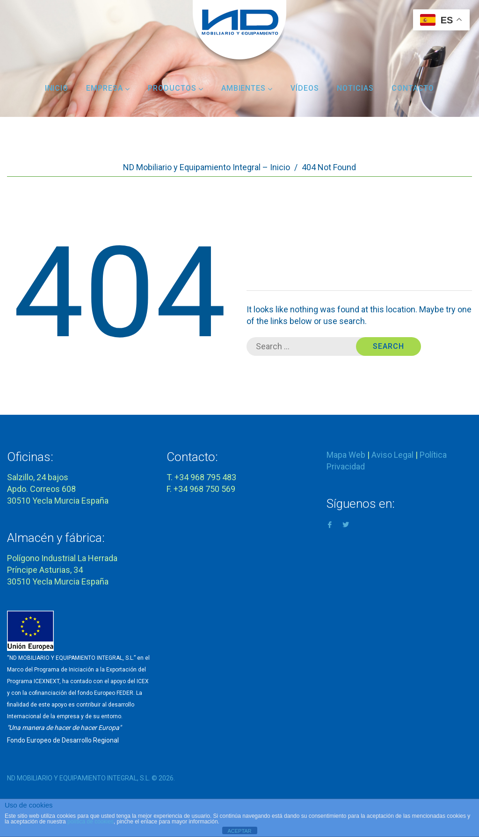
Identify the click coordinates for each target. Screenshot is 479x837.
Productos (175, 88)
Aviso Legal (392, 455)
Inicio (57, 88)
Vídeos (304, 88)
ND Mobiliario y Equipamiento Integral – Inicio (206, 167)
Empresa (108, 88)
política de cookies (90, 821)
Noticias (355, 88)
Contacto (413, 88)
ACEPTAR (239, 831)
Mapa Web (346, 455)
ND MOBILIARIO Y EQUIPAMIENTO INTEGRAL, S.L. (78, 778)
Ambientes (247, 88)
